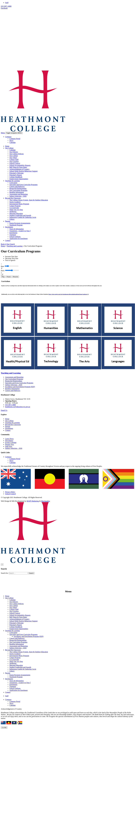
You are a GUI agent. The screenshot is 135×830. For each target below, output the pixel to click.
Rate (2, 266)
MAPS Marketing (33, 501)
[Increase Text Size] (11, 256)
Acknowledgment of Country (19, 169)
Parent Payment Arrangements (19, 223)
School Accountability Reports (19, 165)
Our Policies (13, 152)
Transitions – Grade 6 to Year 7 (20, 231)
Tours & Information (16, 229)
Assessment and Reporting (18, 194)
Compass (8, 137)
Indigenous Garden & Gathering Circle (22, 217)
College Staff (14, 159)
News (11, 140)
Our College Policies (16, 154)
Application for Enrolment (18, 238)
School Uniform (15, 237)
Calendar (12, 142)
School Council (14, 163)
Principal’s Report (15, 175)
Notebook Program (15, 225)
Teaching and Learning (14, 246)
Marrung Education (16, 213)
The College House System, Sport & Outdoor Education (28, 200)
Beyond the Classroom (13, 198)
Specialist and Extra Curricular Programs (23, 185)
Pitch (2, 271)
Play (3, 277)
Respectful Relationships (18, 188)
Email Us (4, 410)
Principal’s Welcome (16, 173)
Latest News (9, 439)
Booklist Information (16, 192)
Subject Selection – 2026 (18, 196)
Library (12, 219)
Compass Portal (14, 139)
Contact (7, 240)
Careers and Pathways (16, 186)
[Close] (1, 264)
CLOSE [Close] (4, 727)
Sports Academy (15, 202)
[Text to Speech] (10, 260)
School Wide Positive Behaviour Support (23, 171)
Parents (7, 221)
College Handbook (15, 177)
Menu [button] (3, 133)
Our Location (14, 161)
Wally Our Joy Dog (16, 210)
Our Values (13, 158)
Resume (15, 277)
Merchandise (45, 501)
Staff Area (8, 446)
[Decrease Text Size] (11, 258)
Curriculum (13, 183)
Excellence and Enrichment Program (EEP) (20, 387)
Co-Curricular (14, 208)
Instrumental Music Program (19, 204)
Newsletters (9, 441)
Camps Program (15, 206)
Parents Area (9, 444)
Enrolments (9, 227)
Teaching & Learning (12, 181)
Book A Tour (5, 244)
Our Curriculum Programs (18, 190)
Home (7, 146)
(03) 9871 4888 (6, 6)
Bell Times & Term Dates (18, 167)
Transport (12, 235)
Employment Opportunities (18, 179)
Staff (6, 3)
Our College (9, 148)
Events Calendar (10, 442)
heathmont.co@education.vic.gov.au (17, 407)
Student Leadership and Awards (20, 215)
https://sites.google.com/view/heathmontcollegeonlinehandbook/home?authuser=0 (68, 294)
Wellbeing (12, 211)
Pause (9, 277)
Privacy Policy (10, 492)
